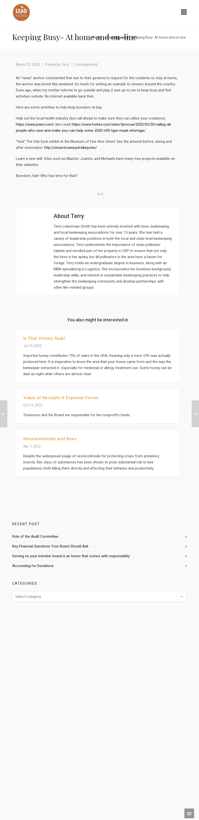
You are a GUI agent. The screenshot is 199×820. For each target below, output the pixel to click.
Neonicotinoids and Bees (49, 438)
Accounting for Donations (33, 566)
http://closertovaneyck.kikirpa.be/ (70, 147)
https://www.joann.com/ (35, 124)
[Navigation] (184, 12)
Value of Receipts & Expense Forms (60, 397)
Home (96, 37)
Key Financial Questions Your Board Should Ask (50, 546)
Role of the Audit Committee (35, 536)
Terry (65, 64)
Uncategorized (117, 37)
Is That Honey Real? (44, 338)
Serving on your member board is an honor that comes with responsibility (71, 556)
